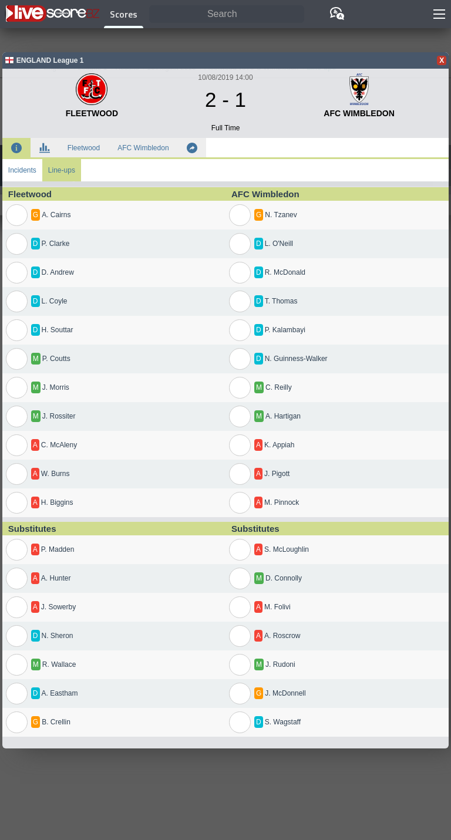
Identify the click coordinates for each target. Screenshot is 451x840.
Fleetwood (84, 148)
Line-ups (61, 170)
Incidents (22, 170)
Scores (123, 14)
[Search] (226, 14)
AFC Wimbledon (143, 148)
